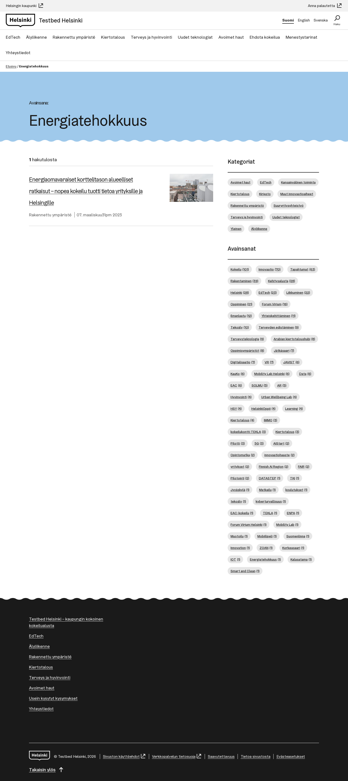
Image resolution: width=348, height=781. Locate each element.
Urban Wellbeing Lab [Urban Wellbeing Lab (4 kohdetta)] (279, 397)
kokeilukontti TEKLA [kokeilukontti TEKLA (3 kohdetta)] (248, 431)
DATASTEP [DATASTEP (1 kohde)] (269, 478)
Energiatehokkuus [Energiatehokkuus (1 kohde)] (265, 559)
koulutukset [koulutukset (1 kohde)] (296, 489)
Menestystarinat (301, 37)
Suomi (288, 20)
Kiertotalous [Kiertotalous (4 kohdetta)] (242, 420)
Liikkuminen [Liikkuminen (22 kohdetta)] (298, 292)
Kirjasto (265, 194)
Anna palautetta (325, 5)
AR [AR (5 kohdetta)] (281, 385)
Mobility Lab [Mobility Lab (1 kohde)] (287, 524)
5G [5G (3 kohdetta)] (259, 443)
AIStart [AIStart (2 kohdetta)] (281, 443)
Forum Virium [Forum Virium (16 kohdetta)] (275, 304)
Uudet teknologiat (195, 37)
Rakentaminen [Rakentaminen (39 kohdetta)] (244, 281)
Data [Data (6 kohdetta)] (305, 373)
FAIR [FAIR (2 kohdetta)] (303, 466)
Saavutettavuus (221, 756)
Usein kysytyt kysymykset (53, 698)
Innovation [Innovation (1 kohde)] (240, 547)
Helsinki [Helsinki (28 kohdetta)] (240, 292)
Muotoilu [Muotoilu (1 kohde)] (239, 536)
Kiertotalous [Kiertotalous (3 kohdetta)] (287, 431)
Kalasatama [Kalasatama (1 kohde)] (301, 559)
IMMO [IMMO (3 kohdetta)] (270, 420)
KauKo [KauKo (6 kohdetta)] (238, 373)
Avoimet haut (231, 37)
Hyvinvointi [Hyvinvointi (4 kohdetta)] (241, 397)
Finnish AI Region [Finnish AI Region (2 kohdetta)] (273, 466)
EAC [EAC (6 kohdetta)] (236, 385)
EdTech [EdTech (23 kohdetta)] (268, 292)
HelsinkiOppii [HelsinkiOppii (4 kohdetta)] (263, 408)
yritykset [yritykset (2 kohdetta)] (240, 466)
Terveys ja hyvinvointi (151, 37)
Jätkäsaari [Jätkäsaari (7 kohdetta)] (284, 350)
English (304, 20)
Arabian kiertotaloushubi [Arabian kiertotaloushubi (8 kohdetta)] (294, 339)
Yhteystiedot (18, 52)
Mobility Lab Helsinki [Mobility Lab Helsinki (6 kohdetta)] (272, 373)
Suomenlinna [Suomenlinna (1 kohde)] (297, 536)
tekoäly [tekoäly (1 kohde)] (238, 501)
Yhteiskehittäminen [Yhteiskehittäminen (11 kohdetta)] (278, 315)
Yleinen (236, 228)
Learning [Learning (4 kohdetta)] (294, 408)
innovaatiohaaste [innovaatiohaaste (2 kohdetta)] (279, 455)
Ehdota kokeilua (265, 37)
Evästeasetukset (290, 756)
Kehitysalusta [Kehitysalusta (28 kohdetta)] (281, 281)
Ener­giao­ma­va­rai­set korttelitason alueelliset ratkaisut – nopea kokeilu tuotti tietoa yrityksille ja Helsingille (86, 191)
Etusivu (11, 66)
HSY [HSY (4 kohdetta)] (236, 408)
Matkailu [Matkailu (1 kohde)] (267, 489)
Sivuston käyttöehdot (124, 756)
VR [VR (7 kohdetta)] (269, 362)
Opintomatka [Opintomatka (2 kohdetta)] (243, 455)
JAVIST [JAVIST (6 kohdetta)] (291, 362)
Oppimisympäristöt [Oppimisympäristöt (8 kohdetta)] (247, 350)
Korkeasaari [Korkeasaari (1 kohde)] (293, 547)
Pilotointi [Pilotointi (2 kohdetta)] (240, 478)
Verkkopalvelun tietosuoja (177, 756)
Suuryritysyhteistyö (289, 205)
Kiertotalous (113, 37)
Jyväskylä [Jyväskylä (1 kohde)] (240, 489)
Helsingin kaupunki (25, 5)
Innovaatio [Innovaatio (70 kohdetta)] (270, 269)
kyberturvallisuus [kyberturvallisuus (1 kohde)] (271, 501)
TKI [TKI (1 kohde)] (294, 478)
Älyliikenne (36, 37)
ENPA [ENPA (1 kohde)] (293, 513)
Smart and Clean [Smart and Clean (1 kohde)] (245, 571)
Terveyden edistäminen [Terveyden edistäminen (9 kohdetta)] (279, 327)
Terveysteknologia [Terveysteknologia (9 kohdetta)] (247, 339)
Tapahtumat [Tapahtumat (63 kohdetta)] (302, 269)
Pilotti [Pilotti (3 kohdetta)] (238, 443)
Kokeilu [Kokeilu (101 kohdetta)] (240, 269)
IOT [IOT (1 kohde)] (235, 559)
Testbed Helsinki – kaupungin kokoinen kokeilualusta (66, 622)
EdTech (13, 37)
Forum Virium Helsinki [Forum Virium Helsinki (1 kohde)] (249, 524)
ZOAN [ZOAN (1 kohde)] (266, 547)
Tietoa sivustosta (255, 756)
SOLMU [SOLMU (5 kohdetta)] (260, 385)
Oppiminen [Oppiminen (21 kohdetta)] (241, 304)
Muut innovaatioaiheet (296, 194)
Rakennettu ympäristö (74, 37)
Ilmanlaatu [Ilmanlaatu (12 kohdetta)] (241, 315)
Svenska (321, 20)
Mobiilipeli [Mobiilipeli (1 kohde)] (267, 536)
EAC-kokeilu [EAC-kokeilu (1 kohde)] (242, 513)
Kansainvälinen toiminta (298, 182)
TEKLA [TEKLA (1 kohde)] (270, 513)
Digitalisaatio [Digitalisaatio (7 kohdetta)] (243, 362)
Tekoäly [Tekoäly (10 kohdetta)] (240, 327)
